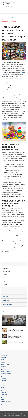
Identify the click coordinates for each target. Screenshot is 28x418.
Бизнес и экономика (6, 371)
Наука (2, 403)
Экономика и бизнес (6, 373)
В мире (4, 277)
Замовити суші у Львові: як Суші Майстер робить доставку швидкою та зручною (16, 336)
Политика (3, 380)
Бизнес (2, 368)
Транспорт (3, 378)
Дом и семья (4, 392)
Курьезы (3, 385)
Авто (2, 375)
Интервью (3, 383)
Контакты (13, 415)
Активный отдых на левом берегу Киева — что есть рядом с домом (16, 341)
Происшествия (6, 271)
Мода (2, 387)
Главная (4, 17)
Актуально (5, 268)
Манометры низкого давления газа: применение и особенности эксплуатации (12, 320)
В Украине (5, 274)
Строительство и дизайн (7, 396)
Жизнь (2, 399)
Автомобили (4, 376)
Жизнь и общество (5, 401)
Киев (4, 281)
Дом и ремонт (4, 394)
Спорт (2, 389)
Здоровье (3, 404)
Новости (24, 415)
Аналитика (3, 369)
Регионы (5, 284)
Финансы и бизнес (5, 364)
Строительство (4, 390)
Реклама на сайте (6, 415)
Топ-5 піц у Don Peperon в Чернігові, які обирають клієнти (16, 329)
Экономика (3, 366)
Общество (12, 17)
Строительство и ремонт (7, 397)
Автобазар (18, 415)
